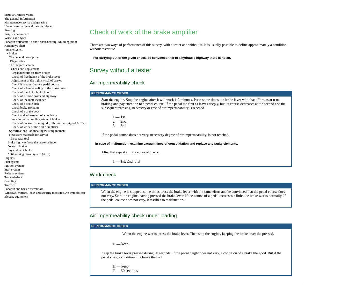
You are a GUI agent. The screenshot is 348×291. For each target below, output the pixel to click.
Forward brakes (17, 146)
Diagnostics (17, 61)
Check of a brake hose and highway (33, 96)
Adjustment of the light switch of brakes (36, 80)
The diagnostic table (21, 65)
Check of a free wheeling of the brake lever (38, 88)
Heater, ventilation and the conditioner (28, 26)
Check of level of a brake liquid (31, 92)
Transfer (9, 185)
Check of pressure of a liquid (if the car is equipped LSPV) (48, 123)
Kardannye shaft (14, 45)
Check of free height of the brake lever (35, 76)
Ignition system (14, 165)
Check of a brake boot (25, 111)
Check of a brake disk (25, 103)
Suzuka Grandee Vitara (18, 14)
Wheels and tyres (15, 38)
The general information (19, 18)
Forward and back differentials (23, 189)
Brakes (12, 53)
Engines (9, 158)
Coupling (10, 181)
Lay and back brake (19, 150)
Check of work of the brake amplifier (34, 127)
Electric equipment (16, 196)
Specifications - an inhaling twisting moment (37, 131)
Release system (14, 173)
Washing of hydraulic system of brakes (35, 119)
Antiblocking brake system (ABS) (28, 154)
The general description (24, 57)
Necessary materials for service (29, 134)
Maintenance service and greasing (25, 22)
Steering (9, 30)
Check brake (25, 107)
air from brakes (30, 73)
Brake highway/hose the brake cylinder (32, 142)
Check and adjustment (25, 69)
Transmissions (13, 177)
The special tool (19, 138)
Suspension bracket (16, 34)
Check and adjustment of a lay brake (34, 115)
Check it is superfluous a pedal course (35, 84)
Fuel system (11, 162)
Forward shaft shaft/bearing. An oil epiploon (41, 42)
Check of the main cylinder (28, 100)
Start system (12, 169)
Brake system (14, 49)
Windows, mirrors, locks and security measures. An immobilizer (44, 192)
